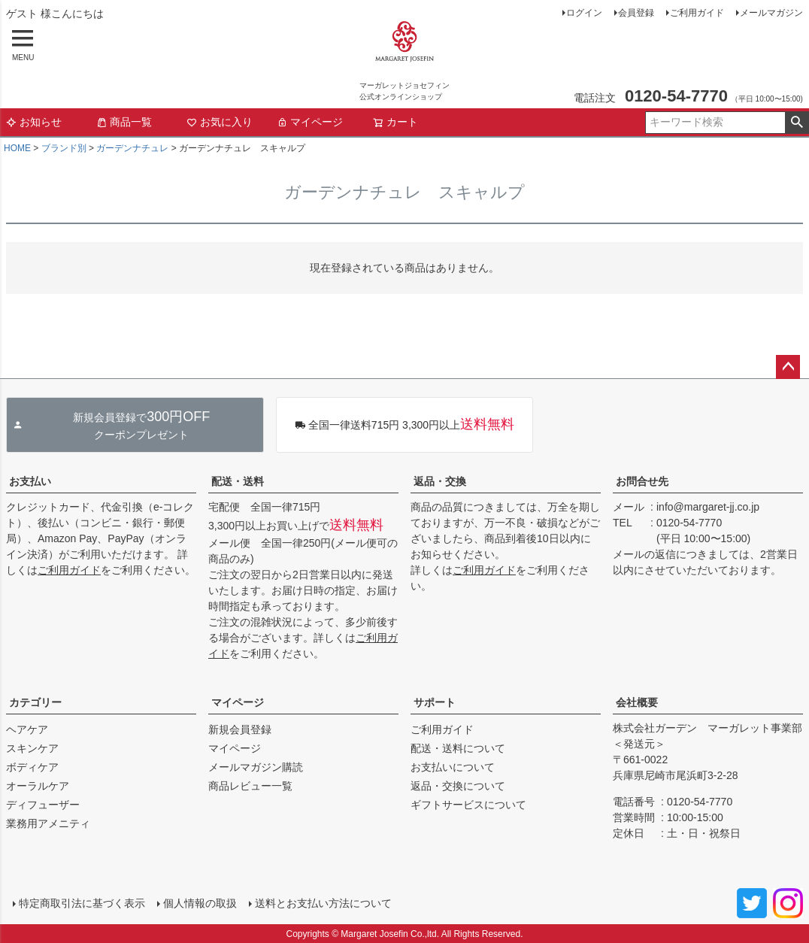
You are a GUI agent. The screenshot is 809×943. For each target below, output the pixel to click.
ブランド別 (63, 148)
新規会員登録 (239, 729)
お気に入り (219, 122)
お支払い (30, 481)
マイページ (310, 122)
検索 (796, 122)
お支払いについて (453, 767)
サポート (435, 702)
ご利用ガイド (697, 13)
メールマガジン (771, 13)
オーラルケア (37, 786)
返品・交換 (440, 481)
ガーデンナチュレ (132, 148)
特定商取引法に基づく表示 (81, 903)
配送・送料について (458, 748)
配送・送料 (237, 481)
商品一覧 (124, 122)
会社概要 (637, 702)
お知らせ (34, 122)
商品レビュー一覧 (250, 786)
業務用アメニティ (48, 823)
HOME (17, 148)
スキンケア (32, 748)
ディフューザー (43, 805)
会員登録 (636, 13)
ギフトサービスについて (468, 805)
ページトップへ (788, 367)
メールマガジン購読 (255, 767)
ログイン (584, 13)
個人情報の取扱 (199, 903)
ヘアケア (27, 729)
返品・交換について (458, 786)
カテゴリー (35, 702)
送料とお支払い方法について (322, 903)
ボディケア (32, 767)
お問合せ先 (642, 481)
